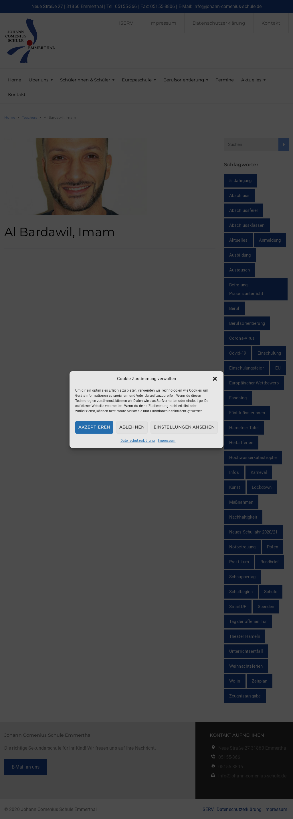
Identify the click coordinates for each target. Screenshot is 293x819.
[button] (215, 379)
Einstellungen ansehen (184, 427)
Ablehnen (131, 427)
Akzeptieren (94, 427)
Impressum (167, 441)
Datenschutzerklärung (137, 441)
